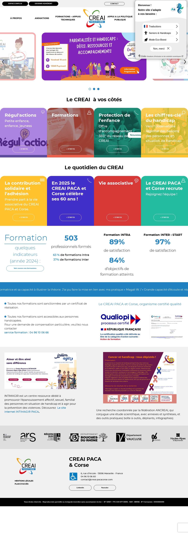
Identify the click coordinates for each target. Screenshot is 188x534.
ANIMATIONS (42, 18)
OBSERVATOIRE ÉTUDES (146, 18)
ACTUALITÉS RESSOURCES (172, 18)
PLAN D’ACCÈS (21, 493)
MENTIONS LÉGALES (24, 490)
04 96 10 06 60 (98, 485)
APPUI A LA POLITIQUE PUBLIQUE (120, 18)
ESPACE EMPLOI (15, 3)
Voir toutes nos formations (25, 268)
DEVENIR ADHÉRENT (43, 3)
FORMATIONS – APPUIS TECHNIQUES (68, 18)
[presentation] (3, 61)
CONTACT (114, 4)
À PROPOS (16, 18)
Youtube (104, 506)
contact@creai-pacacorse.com (107, 488)
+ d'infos (23, 149)
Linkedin (80, 506)
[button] (90, 89)
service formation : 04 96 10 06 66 (26, 332)
